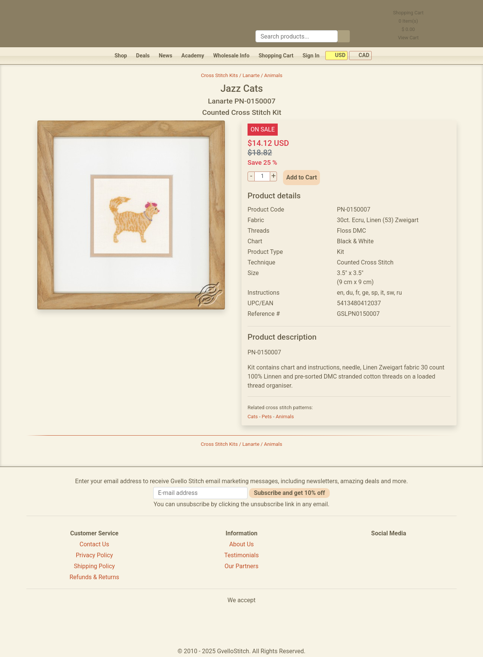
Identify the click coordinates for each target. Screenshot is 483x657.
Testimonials (241, 555)
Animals (284, 416)
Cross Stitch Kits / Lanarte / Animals (242, 75)
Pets (267, 416)
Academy (193, 56)
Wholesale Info (231, 56)
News (165, 56)
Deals (143, 56)
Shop (120, 56)
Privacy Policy (94, 555)
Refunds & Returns (94, 577)
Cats (253, 416)
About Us (241, 544)
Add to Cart (301, 177)
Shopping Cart (276, 56)
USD (336, 56)
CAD (360, 56)
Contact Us (94, 544)
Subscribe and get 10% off (289, 492)
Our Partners (241, 566)
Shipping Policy (94, 566)
